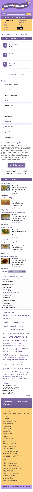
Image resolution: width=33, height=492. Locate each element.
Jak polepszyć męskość (8, 390)
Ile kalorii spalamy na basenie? (9, 385)
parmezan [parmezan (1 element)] (5, 357)
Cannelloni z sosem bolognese (10, 450)
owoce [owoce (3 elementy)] (6, 354)
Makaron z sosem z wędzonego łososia (12, 455)
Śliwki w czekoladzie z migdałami (10, 294)
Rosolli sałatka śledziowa (9, 475)
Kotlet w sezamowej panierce (9, 286)
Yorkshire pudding (7, 433)
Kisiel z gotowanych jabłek (8, 300)
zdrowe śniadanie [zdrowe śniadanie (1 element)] (15, 374)
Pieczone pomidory (7, 428)
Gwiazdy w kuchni (9, 20)
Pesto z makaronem (8, 430)
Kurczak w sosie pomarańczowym (10, 282)
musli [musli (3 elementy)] (5, 348)
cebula (7, 90)
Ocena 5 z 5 (25, 74)
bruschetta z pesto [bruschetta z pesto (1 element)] (24, 316)
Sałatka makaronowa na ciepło (10, 480)
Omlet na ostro (5, 279)
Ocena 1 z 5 (18, 74)
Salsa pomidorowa (6, 295)
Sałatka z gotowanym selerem (10, 463)
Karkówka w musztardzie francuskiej (10, 292)
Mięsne (20, 24)
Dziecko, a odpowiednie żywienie (10, 388)
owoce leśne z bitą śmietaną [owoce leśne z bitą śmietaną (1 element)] (19, 355)
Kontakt (24, 17)
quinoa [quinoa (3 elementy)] (6, 368)
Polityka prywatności (23, 401)
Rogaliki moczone (6, 302)
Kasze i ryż (7, 29)
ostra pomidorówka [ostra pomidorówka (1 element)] (17, 351)
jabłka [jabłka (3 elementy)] (5, 333)
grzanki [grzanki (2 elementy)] (22, 330)
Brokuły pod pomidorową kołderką (11, 451)
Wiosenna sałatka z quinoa (9, 421)
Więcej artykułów (27, 395)
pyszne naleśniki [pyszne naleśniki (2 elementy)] (15, 364)
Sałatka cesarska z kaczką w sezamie (12, 468)
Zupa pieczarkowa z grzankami (10, 242)
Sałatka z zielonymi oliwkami (10, 465)
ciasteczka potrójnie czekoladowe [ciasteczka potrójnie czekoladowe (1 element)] (19, 319)
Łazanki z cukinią (7, 440)
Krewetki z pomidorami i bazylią (10, 467)
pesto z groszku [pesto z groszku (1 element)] (14, 357)
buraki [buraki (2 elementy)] (5, 318)
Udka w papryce (6, 303)
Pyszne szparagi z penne (9, 448)
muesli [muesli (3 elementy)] (17, 340)
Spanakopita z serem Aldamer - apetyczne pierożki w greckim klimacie (16, 414)
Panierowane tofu (7, 418)
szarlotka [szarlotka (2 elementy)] (14, 371)
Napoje (20, 26)
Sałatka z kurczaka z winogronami (11, 473)
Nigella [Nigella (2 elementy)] (25, 349)
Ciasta (5, 22)
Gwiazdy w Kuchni (7, 34)
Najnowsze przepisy (7, 403)
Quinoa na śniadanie (8, 423)
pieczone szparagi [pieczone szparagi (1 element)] (16, 362)
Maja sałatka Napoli (7, 462)
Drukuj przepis (16, 165)
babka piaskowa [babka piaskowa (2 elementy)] (10, 315)
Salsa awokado (6, 297)
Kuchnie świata (22, 20)
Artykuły (12, 17)
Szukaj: (4, 13)
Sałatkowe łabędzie (7, 472)
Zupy (16, 34)
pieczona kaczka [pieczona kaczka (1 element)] (15, 359)
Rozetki (4, 298)
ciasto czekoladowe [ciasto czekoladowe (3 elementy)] (13, 322)
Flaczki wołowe (5, 183)
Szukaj (28, 13)
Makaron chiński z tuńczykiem (10, 441)
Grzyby (6, 26)
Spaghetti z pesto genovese (9, 446)
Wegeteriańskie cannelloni (9, 443)
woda (6, 100)
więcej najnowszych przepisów (9, 307)
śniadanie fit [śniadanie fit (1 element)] (26, 378)
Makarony (21, 22)
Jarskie (6, 27)
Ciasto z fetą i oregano (8, 420)
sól (6, 126)
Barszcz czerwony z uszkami (9, 256)
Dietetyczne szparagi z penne (10, 453)
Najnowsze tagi (9, 312)
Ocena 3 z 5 (22, 74)
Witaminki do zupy (6, 227)
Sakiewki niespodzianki (7, 281)
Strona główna (5, 17)
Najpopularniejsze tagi (23, 399)
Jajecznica (5, 416)
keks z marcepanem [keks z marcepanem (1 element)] (16, 333)
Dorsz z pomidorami (8, 478)
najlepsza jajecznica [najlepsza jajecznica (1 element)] (15, 349)
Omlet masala (6, 431)
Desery (6, 24)
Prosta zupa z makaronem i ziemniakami (13, 212)
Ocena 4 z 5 (23, 74)
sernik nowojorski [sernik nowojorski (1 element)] (25, 368)
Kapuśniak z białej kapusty (9, 198)
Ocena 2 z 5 (20, 74)
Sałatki (5, 459)
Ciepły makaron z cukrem (9, 456)
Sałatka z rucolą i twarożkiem (10, 477)
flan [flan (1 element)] (10, 330)
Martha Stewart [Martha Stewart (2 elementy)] (14, 337)
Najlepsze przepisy (7, 401)
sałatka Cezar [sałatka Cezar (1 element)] (15, 368)
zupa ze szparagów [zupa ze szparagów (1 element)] (16, 378)
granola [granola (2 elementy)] (14, 330)
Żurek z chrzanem (6, 287)
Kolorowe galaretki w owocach (9, 290)
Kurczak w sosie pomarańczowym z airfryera (12, 276)
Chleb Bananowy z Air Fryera (9, 274)
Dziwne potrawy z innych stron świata (11, 392)
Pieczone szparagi (7, 425)
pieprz (7, 132)
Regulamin (20, 403)
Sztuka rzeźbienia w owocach (9, 393)
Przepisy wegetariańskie (9, 411)
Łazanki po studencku (7, 284)
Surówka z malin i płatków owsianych (11, 278)
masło (7, 121)
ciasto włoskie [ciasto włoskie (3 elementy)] (10, 326)
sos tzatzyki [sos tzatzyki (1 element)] (6, 372)
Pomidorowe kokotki (7, 305)
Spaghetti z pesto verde (8, 445)
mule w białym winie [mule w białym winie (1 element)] (18, 345)
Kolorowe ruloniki (6, 289)
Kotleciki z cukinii (7, 426)
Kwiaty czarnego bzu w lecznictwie (10, 387)
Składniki (18, 17)
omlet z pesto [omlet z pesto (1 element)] (6, 351)
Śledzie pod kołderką (8, 470)
